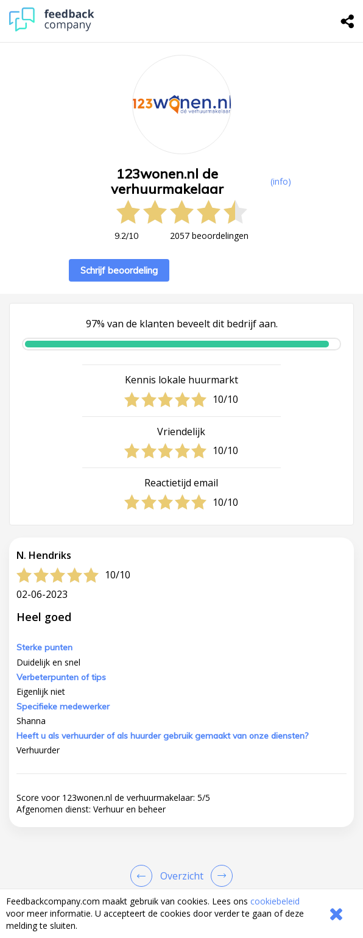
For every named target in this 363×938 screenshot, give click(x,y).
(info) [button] (280, 181)
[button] (181, 872)
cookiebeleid (275, 901)
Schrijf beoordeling (119, 270)
